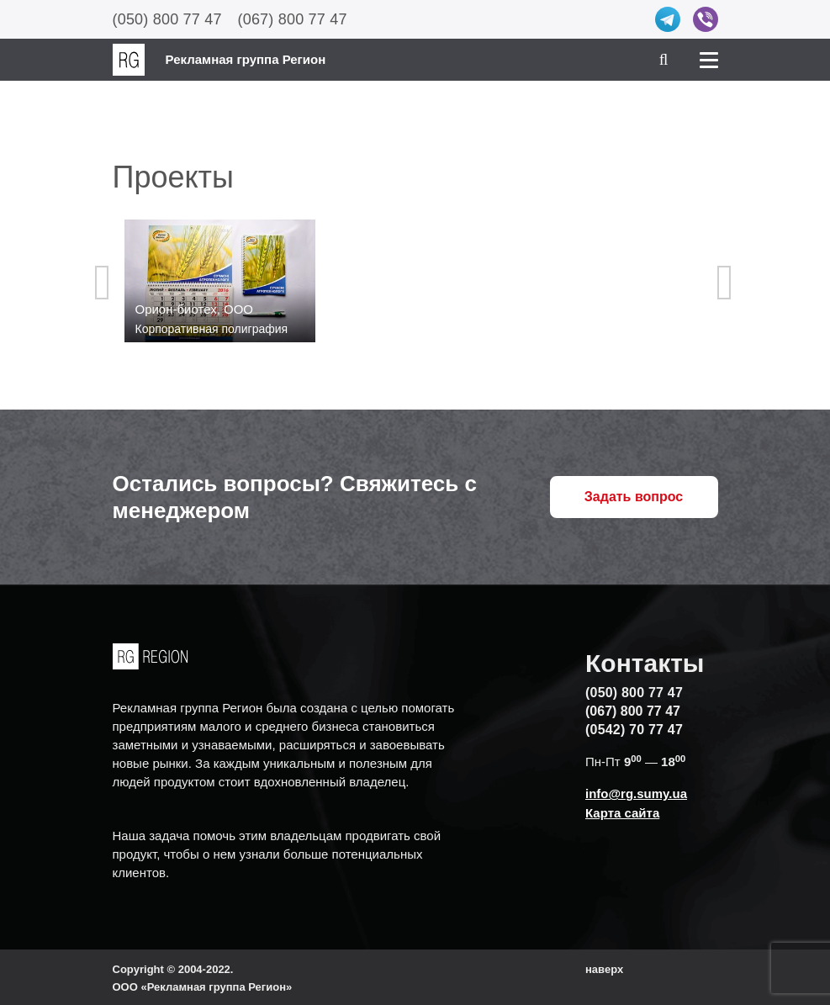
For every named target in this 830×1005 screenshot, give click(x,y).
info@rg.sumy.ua (636, 793)
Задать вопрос (633, 496)
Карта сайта (622, 813)
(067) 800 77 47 (292, 19)
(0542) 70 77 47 (634, 729)
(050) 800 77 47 (167, 19)
